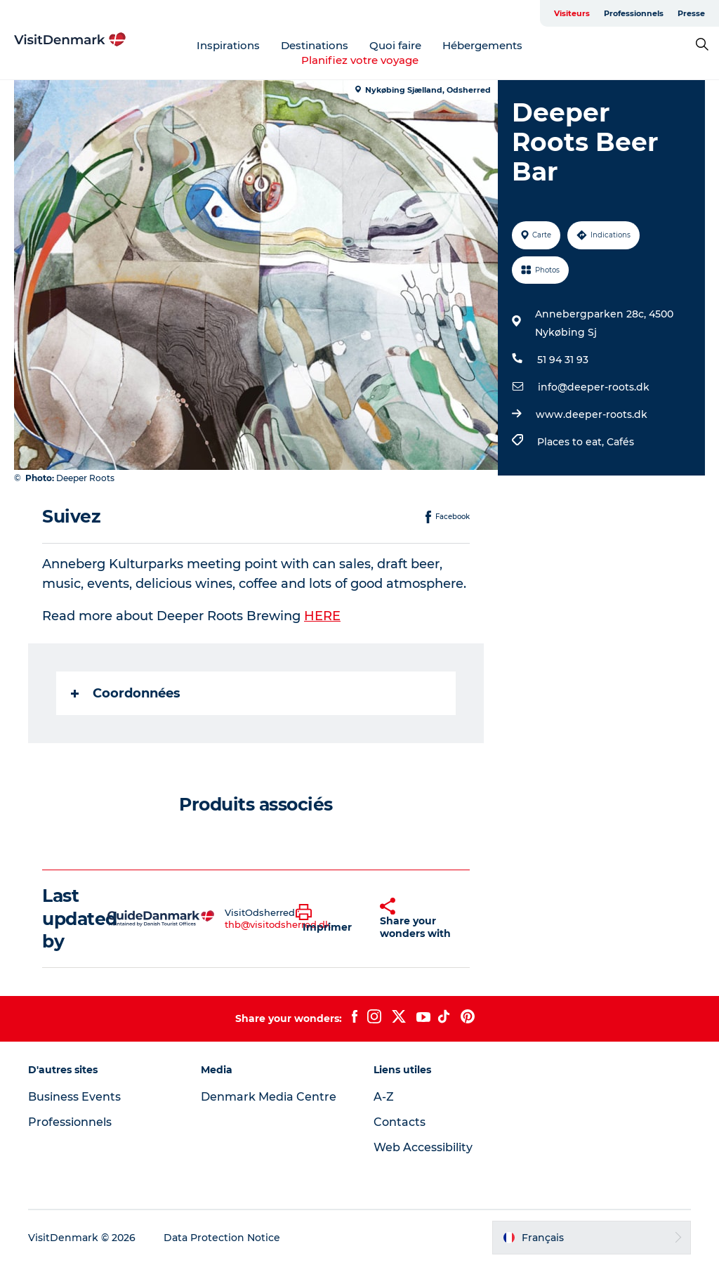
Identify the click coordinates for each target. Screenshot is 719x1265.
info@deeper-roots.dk (593, 387)
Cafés (620, 441)
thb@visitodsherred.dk (278, 924)
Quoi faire (395, 45)
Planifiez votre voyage (359, 60)
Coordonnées (125, 693)
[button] (327, 918)
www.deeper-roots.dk (591, 414)
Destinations (314, 45)
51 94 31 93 (562, 359)
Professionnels (634, 13)
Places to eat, (572, 441)
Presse (691, 13)
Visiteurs (572, 13)
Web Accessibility (423, 1147)
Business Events (74, 1096)
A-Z (384, 1096)
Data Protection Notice (222, 1237)
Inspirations (228, 45)
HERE (322, 616)
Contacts (400, 1122)
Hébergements (482, 45)
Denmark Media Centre (268, 1096)
